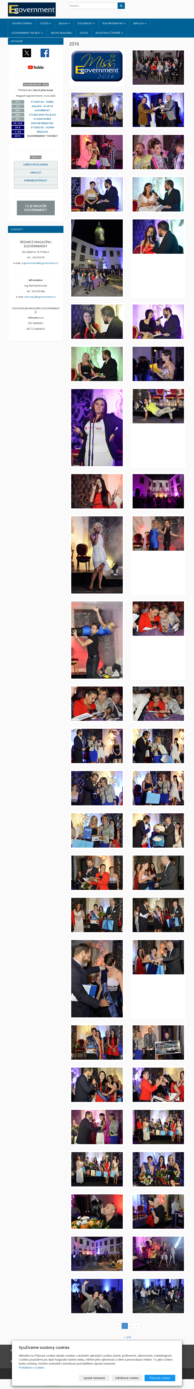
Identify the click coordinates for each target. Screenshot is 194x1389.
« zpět (127, 1337)
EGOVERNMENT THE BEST (27, 32)
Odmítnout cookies (130, 1378)
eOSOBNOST (86, 23)
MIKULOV (139, 23)
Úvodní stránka (22, 23)
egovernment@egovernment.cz (40, 263)
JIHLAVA (64, 23)
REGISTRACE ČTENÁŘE (109, 32)
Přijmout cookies (160, 1378)
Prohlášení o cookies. (32, 1367)
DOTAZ (84, 32)
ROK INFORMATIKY (114, 23)
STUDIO (45, 23)
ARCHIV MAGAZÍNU (61, 32)
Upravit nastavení (98, 1378)
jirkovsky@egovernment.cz (40, 296)
